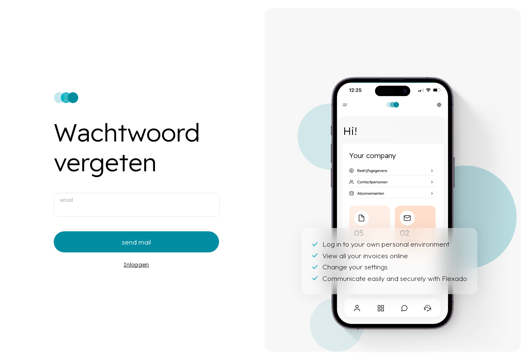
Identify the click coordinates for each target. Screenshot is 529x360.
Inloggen (136, 264)
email (66, 200)
